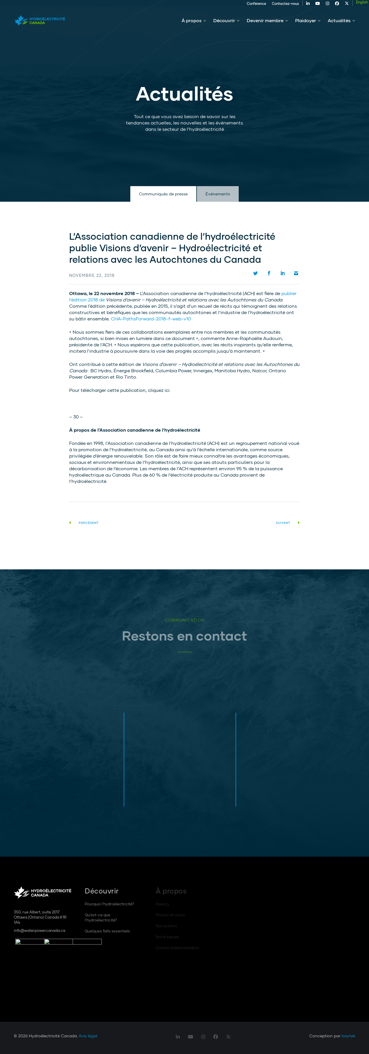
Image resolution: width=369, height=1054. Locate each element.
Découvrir (224, 25)
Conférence (243, 6)
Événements (218, 193)
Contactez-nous (272, 6)
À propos (192, 25)
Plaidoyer (305, 25)
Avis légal (88, 1035)
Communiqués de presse (163, 193)
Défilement (17, 169)
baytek (348, 1035)
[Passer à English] (349, 5)
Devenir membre (265, 25)
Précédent (84, 523)
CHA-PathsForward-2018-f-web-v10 (151, 318)
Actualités (339, 25)
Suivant (288, 523)
